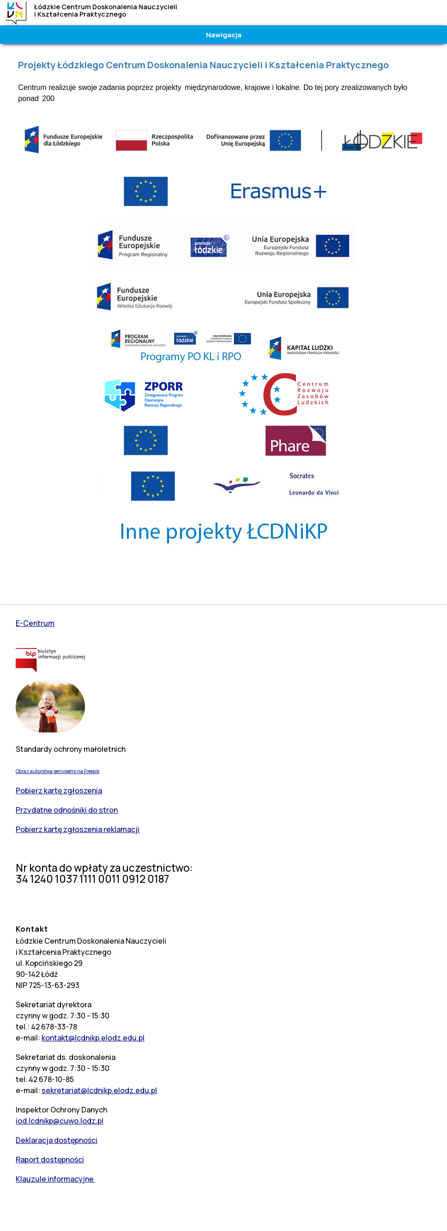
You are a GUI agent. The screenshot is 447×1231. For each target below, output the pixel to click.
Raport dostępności (50, 1159)
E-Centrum (35, 623)
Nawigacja (224, 34)
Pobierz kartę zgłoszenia (59, 790)
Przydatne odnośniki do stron (67, 810)
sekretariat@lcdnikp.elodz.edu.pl (99, 1090)
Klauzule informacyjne (55, 1179)
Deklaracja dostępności (56, 1140)
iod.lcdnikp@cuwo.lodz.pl (59, 1121)
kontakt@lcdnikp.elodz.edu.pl (93, 1038)
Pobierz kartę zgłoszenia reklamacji (77, 829)
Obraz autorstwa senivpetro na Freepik (57, 771)
